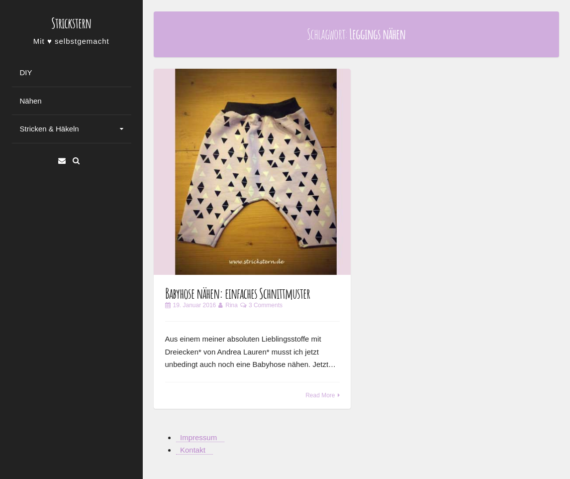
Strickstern (71, 23)
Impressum (198, 437)
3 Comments (266, 305)
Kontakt (192, 450)
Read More (320, 395)
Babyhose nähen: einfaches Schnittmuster (237, 293)
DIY (26, 72)
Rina (231, 305)
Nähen (31, 101)
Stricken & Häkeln (49, 128)
